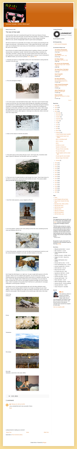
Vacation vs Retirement (61, 147)
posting (59, 243)
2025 (56, 107)
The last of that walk (60, 150)
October (58, 116)
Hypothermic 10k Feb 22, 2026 (61, 60)
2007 (56, 192)
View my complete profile (58, 307)
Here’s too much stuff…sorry (61, 55)
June (57, 124)
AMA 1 (57, 143)
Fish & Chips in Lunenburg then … (62, 70)
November (58, 114)
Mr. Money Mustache (60, 78)
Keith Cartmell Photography (61, 44)
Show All (69, 100)
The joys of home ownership (62, 149)
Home (27, 432)
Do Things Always (59, 59)
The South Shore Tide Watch (61, 69)
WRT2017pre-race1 (59, 205)
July (57, 122)
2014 (56, 178)
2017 (56, 172)
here (29, 56)
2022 (56, 162)
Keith (62, 292)
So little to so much (60, 145)
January (58, 160)
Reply (10, 408)
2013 (56, 180)
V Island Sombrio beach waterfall (63, 134)
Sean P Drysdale (59, 74)
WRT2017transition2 (59, 212)
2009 (56, 188)
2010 (56, 186)
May (57, 126)
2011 (56, 184)
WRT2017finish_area (59, 214)
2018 (56, 170)
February (58, 132)
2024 (56, 109)
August (57, 120)
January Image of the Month (62, 157)
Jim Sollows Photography (61, 49)
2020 (56, 166)
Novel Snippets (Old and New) (61, 199)
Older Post (46, 432)
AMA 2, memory (59, 141)
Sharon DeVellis (58, 94)
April (57, 128)
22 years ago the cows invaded (63, 156)
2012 (56, 182)
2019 (56, 168)
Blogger (44, 442)
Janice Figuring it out (60, 90)
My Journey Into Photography (62, 63)
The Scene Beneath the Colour (61, 50)
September (58, 118)
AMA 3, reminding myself (61, 139)
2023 (56, 111)
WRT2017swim (58, 209)
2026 (56, 105)
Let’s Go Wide (58, 75)
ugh (10, 404)
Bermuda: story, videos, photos (61, 203)
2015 (56, 176)
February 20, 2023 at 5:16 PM (18, 404)
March (57, 130)
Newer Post (8, 432)
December (58, 113)
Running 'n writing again (60, 91)
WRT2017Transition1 (59, 210)
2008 (56, 190)
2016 (56, 174)
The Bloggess (58, 54)
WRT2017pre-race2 (59, 207)
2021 (56, 164)
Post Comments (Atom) (17, 434)
